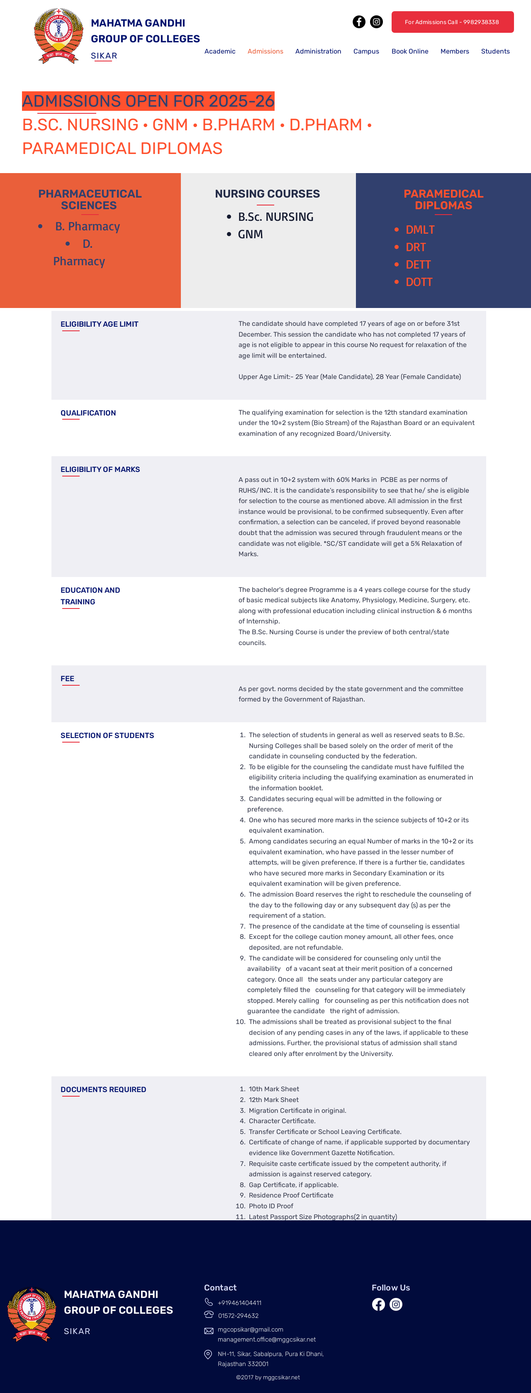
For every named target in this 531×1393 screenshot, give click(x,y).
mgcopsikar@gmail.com (250, 1329)
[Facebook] (359, 21)
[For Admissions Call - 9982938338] (453, 22)
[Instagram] (376, 21)
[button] (220, 51)
